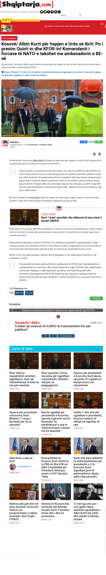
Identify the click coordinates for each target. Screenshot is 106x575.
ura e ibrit (29, 293)
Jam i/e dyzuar (66, 336)
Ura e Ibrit (35, 197)
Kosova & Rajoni (9, 38)
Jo (53, 336)
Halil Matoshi (24, 466)
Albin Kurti (38, 160)
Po (45, 336)
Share (83, 142)
